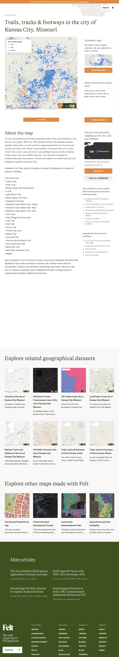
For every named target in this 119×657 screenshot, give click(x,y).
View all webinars (98, 178)
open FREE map (98, 70)
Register (98, 171)
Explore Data (10, 15)
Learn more (84, 2)
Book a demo (98, 120)
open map (41, 120)
